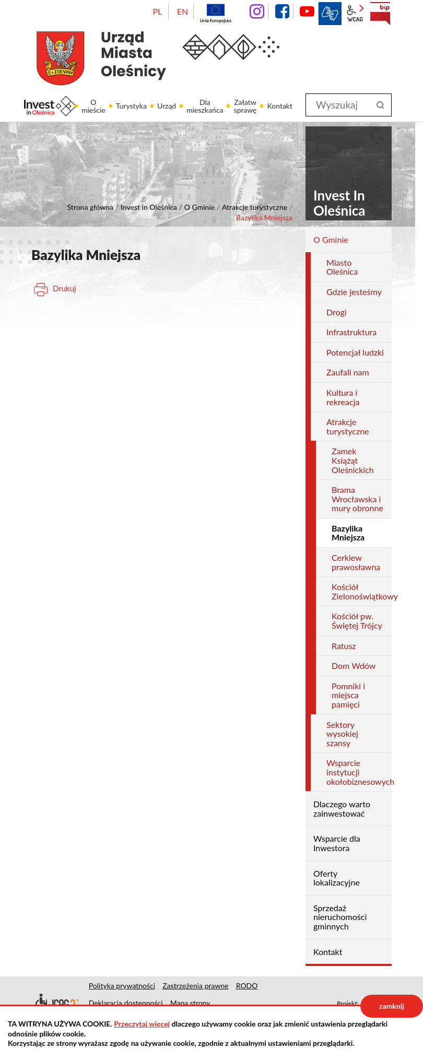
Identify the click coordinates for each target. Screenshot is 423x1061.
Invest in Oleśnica (149, 207)
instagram (256, 11)
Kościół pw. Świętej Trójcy (357, 620)
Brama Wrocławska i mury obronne (357, 499)
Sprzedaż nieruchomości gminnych (340, 917)
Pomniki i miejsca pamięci (348, 695)
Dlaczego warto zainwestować (341, 808)
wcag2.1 (355, 13)
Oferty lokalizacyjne (336, 878)
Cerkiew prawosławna (356, 562)
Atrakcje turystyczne (254, 207)
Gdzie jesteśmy (354, 292)
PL (157, 11)
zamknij (391, 1005)
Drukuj (64, 288)
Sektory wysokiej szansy (342, 734)
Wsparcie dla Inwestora (336, 843)
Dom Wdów (353, 665)
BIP (380, 13)
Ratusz (344, 646)
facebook (282, 11)
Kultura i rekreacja (342, 397)
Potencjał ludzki (355, 352)
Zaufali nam (347, 372)
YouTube (307, 11)
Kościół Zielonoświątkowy (362, 591)
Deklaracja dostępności (54, 1003)
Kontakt (327, 952)
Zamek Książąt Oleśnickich (353, 460)
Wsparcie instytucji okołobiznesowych (359, 772)
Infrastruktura (351, 332)
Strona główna (90, 207)
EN (182, 11)
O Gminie (199, 207)
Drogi (336, 312)
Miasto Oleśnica (342, 267)
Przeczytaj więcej (142, 1023)
